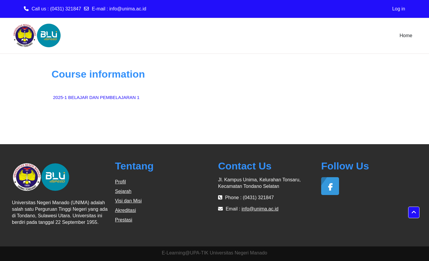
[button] (413, 212)
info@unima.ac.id (127, 8)
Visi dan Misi (128, 200)
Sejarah (123, 191)
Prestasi (123, 219)
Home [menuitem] (406, 35)
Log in (398, 8)
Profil (120, 181)
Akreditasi (125, 210)
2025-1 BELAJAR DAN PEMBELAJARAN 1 (96, 97)
